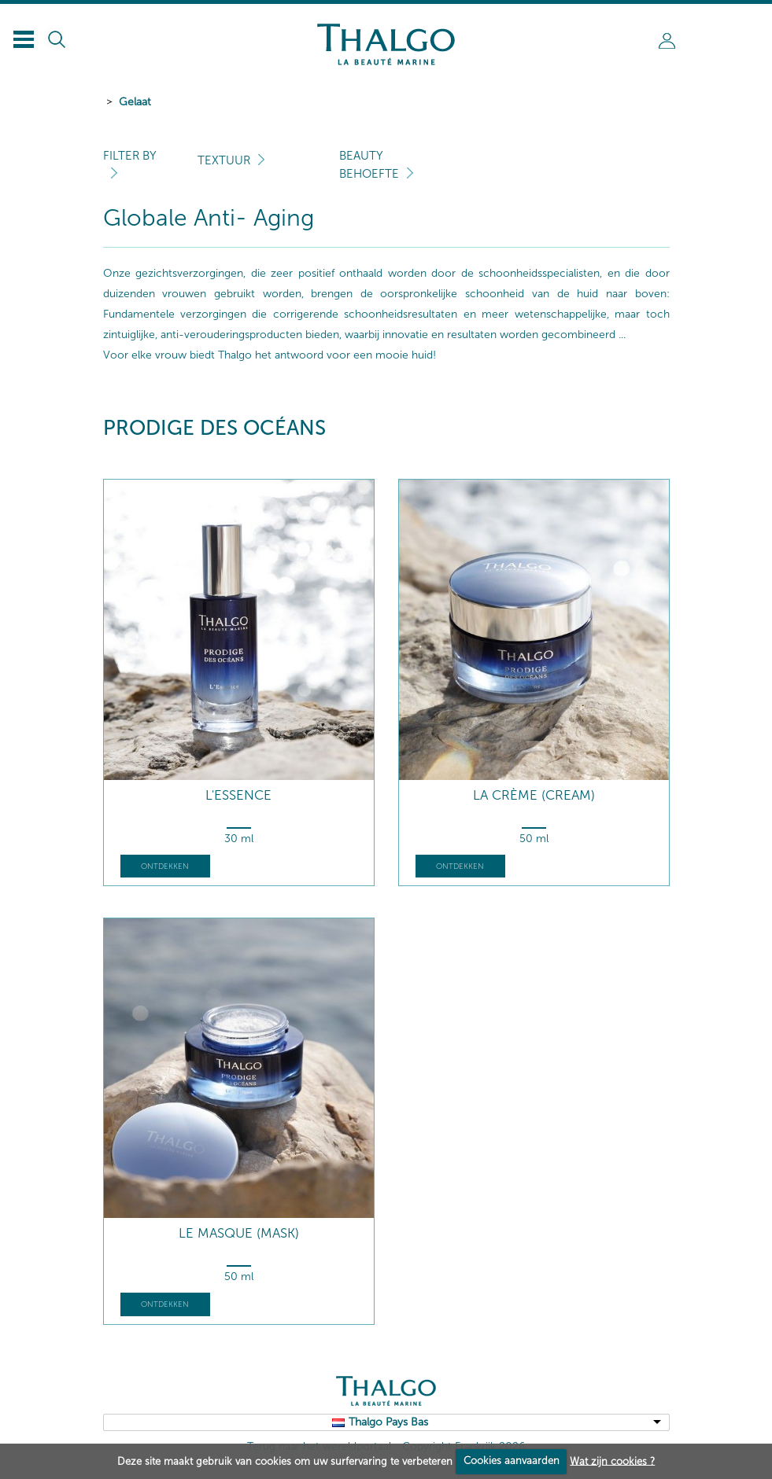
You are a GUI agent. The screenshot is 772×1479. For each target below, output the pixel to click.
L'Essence (238, 795)
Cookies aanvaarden (512, 1460)
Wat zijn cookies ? (612, 1460)
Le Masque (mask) (239, 1233)
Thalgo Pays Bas (388, 1422)
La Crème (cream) (534, 795)
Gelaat (135, 102)
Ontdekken (165, 866)
